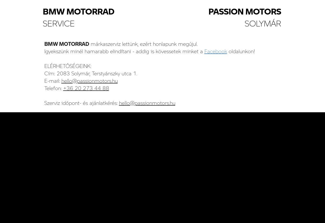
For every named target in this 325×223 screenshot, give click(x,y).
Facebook (215, 51)
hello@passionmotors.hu (89, 80)
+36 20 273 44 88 (86, 88)
